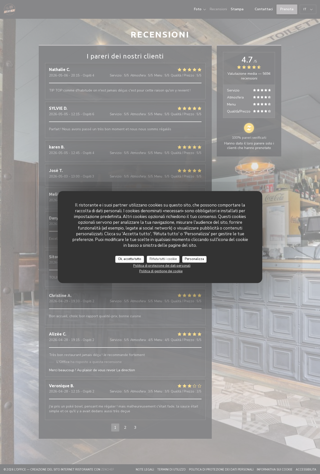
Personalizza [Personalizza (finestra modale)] (194, 259)
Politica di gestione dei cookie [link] (160, 271)
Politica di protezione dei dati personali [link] (161, 266)
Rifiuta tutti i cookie (163, 259)
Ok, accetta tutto (129, 259)
